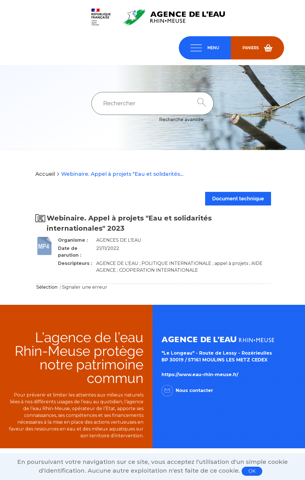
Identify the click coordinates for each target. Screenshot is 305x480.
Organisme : (73, 240)
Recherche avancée (181, 119)
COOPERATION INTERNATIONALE (158, 270)
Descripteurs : (75, 263)
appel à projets (231, 263)
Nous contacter (194, 390)
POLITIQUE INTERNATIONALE (176, 263)
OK (251, 471)
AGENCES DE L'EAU (118, 240)
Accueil (45, 174)
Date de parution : (69, 252)
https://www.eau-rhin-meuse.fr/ (200, 374)
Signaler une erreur (84, 287)
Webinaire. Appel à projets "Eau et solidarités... (122, 174)
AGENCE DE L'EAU (117, 263)
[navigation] (205, 47)
